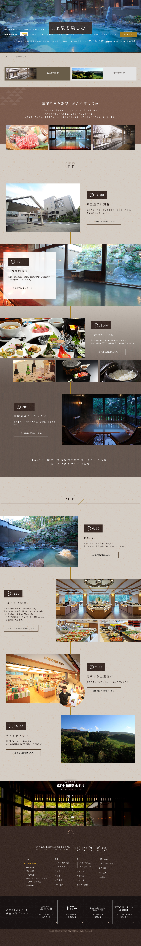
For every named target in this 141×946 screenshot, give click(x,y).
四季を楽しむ (85, 866)
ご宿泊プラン (128, 34)
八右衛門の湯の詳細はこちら (25, 288)
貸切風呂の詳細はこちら (31, 433)
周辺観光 (30, 41)
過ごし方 (50, 41)
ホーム (33, 34)
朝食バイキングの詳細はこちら (21, 628)
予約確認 (30, 867)
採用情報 (93, 34)
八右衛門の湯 (63, 863)
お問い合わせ (62, 41)
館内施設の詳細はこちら (104, 690)
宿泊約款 (102, 873)
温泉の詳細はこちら (101, 555)
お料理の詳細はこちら (108, 352)
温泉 (41, 34)
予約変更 (30, 871)
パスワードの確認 (34, 882)
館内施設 (70, 34)
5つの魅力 (20, 41)
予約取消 (30, 875)
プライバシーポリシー (108, 863)
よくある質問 (76, 41)
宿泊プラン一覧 (30, 863)
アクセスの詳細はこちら (104, 221)
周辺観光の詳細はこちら (23, 752)
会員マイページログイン (36, 878)
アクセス (82, 34)
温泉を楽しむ (85, 863)
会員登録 (30, 885)
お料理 (50, 34)
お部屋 (59, 34)
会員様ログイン (108, 34)
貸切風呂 (61, 866)
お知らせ (40, 41)
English (131, 41)
